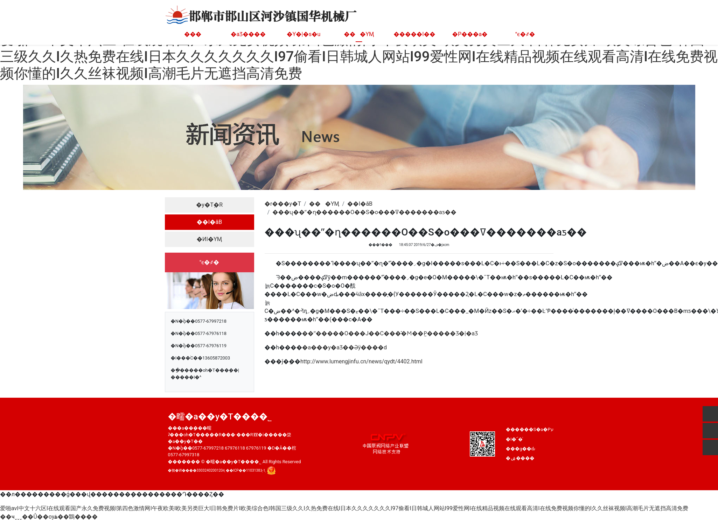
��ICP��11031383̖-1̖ (245, 470)
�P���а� (470, 34)
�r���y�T (283, 203)
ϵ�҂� (525, 34)
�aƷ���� (248, 34)
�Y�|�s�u (303, 34)
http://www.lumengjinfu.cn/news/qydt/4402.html (361, 361)
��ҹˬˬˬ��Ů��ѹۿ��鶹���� (49, 516)
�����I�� (414, 34)
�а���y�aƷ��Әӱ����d (344, 347)
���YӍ (359, 34)
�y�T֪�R (209, 204)
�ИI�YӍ (209, 239)
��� (192, 34)
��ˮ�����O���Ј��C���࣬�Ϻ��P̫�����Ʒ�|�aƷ (390, 333)
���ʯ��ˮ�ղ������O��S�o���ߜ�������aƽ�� (364, 212)
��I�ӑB (209, 222)
